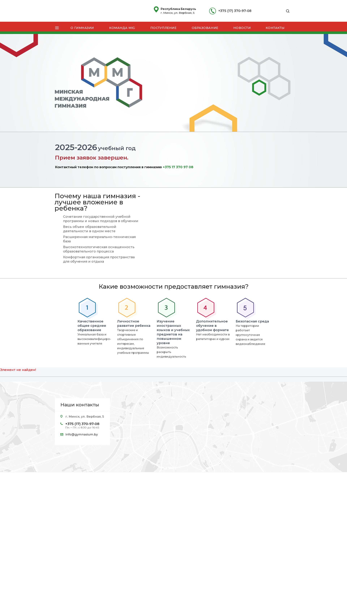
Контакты (275, 28)
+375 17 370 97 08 (178, 167)
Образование (205, 28)
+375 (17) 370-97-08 (234, 11)
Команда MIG (122, 28)
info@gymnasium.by (81, 434)
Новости (242, 28)
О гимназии (82, 28)
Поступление (163, 28)
